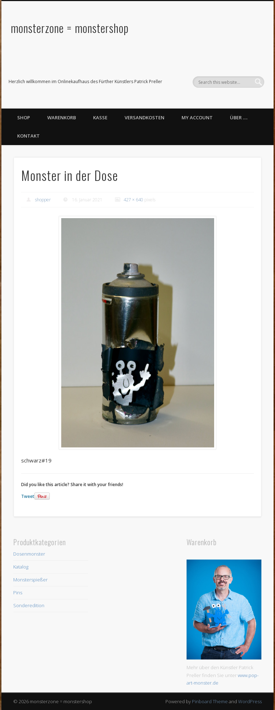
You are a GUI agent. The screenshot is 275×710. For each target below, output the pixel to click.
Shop (23, 117)
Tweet (27, 496)
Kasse (100, 117)
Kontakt (28, 136)
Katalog (20, 566)
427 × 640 (133, 200)
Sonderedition (28, 605)
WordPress (250, 701)
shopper (43, 200)
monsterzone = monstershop (70, 27)
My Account (197, 117)
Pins (17, 592)
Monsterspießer (30, 579)
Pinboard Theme (210, 701)
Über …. (238, 117)
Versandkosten (144, 117)
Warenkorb (61, 117)
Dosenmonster (29, 554)
